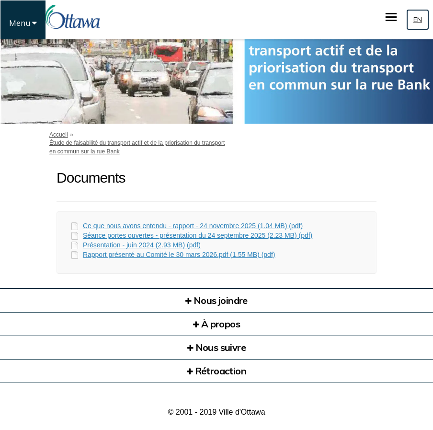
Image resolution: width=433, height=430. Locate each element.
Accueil (58, 134)
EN (417, 19)
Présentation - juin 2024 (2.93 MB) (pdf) (142, 245)
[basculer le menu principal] (391, 17)
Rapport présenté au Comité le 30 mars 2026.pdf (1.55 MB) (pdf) (179, 254)
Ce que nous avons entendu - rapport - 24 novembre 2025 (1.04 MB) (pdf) (193, 226)
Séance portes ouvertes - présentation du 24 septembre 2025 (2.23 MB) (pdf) (197, 235)
